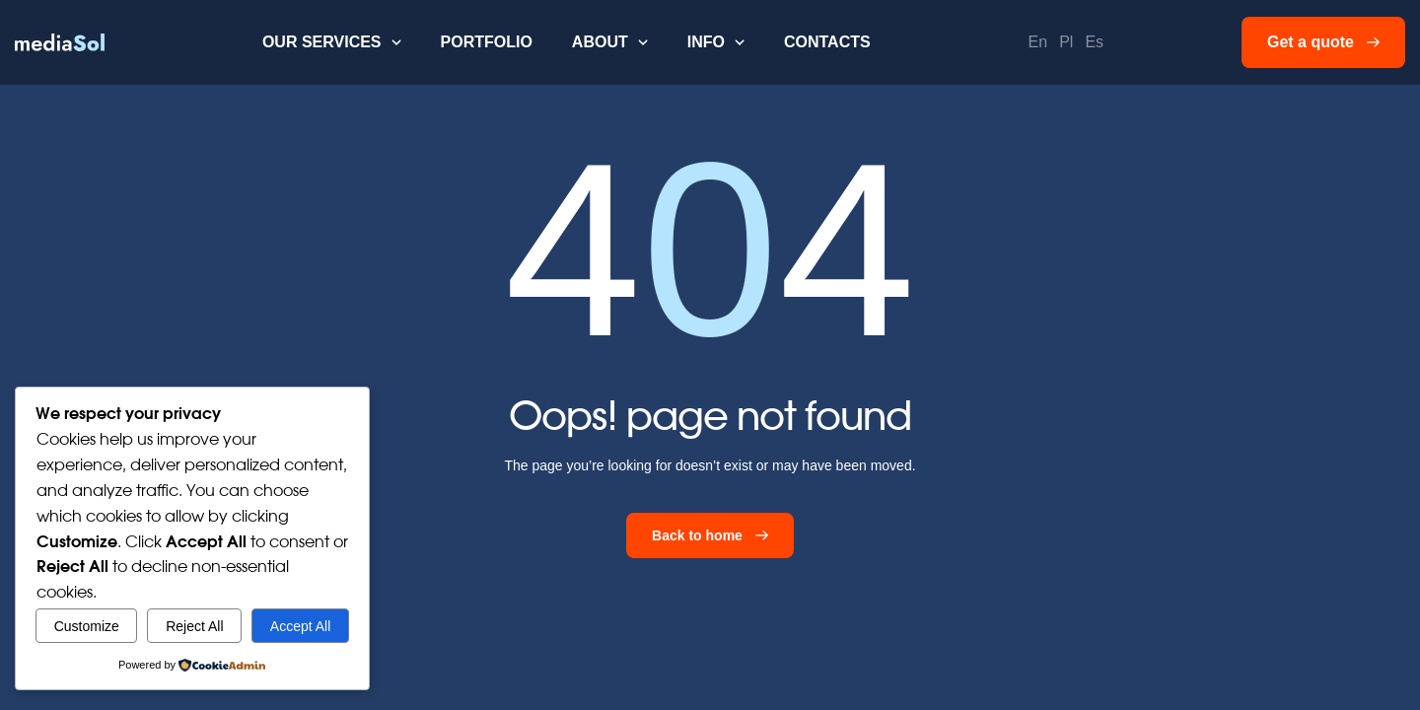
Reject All (194, 626)
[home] (60, 42)
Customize (86, 626)
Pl (1066, 42)
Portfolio (486, 42)
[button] (332, 42)
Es (1094, 42)
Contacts (827, 42)
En (1038, 42)
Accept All (300, 626)
